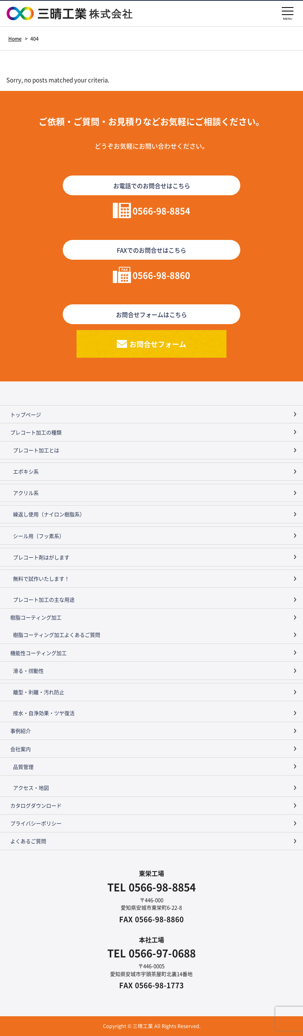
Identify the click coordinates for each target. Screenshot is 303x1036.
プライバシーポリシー (36, 823)
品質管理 (23, 766)
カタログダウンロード (36, 805)
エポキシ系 (26, 471)
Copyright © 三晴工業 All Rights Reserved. (151, 1026)
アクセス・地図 (31, 787)
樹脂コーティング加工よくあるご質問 (56, 634)
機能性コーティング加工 (38, 653)
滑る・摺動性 (28, 670)
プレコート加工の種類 (36, 432)
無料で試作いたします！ (41, 578)
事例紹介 (20, 730)
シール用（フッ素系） (38, 536)
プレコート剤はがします (41, 557)
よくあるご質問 (28, 841)
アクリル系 (26, 492)
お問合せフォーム (157, 344)
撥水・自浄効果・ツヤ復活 (44, 713)
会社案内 (20, 749)
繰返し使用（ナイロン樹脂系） (49, 514)
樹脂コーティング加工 (36, 617)
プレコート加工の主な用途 (44, 599)
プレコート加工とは (36, 450)
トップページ (25, 414)
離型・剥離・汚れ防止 (38, 692)
